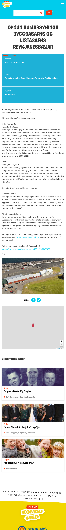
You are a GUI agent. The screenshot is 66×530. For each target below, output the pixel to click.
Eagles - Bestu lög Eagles (17, 391)
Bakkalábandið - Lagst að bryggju (22, 427)
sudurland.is (10, 492)
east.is (52, 496)
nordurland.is (36, 496)
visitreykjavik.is (33, 499)
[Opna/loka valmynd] (62, 2)
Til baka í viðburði (9, 55)
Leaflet (58, 348)
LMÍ (63, 348)
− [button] (61, 344)
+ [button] (61, 341)
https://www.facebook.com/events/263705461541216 (26, 249)
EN (49, 13)
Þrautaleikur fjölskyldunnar (19, 463)
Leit (17, 13)
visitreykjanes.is (31, 492)
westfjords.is (16, 495)
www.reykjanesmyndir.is (28, 237)
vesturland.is (53, 493)
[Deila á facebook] (33, 300)
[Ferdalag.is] (7, 4)
